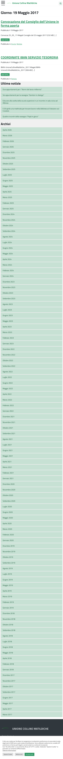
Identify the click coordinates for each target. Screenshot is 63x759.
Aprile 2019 (7, 591)
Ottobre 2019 (8, 557)
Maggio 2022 (8, 388)
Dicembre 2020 (8, 484)
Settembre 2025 (9, 169)
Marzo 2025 (7, 197)
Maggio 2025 (8, 186)
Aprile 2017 (7, 709)
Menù (3, 5)
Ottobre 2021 (8, 428)
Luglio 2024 (7, 242)
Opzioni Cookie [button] (8, 754)
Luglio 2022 (7, 377)
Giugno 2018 (8, 647)
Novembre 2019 (9, 551)
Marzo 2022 (7, 400)
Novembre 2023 (9, 287)
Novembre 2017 (9, 681)
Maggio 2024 (8, 253)
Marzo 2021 (7, 467)
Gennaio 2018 (8, 669)
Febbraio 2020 (8, 534)
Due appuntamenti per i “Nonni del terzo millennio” (22, 89)
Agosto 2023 (8, 304)
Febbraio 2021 (8, 473)
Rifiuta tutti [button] (19, 754)
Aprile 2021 (7, 461)
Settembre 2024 (9, 231)
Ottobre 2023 (8, 293)
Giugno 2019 (8, 579)
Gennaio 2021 (8, 478)
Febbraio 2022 (8, 405)
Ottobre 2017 (8, 686)
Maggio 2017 (8, 703)
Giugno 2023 (8, 315)
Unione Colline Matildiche (24, 3)
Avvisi (13, 44)
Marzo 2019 (7, 596)
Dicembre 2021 (8, 416)
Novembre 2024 (9, 220)
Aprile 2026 (7, 130)
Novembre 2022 (9, 354)
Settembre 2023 (9, 298)
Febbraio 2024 (8, 270)
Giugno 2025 (8, 180)
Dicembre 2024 (8, 214)
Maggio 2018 (8, 652)
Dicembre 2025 (8, 152)
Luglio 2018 (7, 641)
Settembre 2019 (9, 563)
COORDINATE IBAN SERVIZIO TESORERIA (29, 57)
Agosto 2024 (8, 236)
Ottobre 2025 (8, 163)
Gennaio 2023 (8, 343)
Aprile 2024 (7, 259)
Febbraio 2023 (8, 338)
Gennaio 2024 (8, 276)
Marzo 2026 (7, 135)
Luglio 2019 (7, 574)
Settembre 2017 (9, 692)
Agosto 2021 (8, 439)
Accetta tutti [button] (29, 754)
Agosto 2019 (8, 568)
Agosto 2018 (8, 636)
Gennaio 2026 (8, 147)
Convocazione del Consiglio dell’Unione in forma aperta (30, 23)
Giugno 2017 (8, 697)
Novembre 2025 (9, 158)
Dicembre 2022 (8, 349)
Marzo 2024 (7, 265)
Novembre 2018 (9, 619)
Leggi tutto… (5, 40)
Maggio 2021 (8, 456)
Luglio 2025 (7, 175)
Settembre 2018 (9, 630)
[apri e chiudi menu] (3, 2)
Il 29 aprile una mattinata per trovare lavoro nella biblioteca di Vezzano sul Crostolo (31, 109)
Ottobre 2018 (8, 624)
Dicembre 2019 (8, 546)
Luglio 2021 (7, 444)
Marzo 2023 (7, 332)
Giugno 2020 (8, 512)
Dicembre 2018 (8, 613)
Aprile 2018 (7, 658)
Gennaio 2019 (8, 607)
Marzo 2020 (7, 529)
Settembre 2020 (9, 501)
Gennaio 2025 (8, 208)
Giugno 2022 (8, 383)
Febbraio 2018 (8, 664)
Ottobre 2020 (8, 495)
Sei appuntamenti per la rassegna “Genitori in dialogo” (23, 95)
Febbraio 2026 (8, 141)
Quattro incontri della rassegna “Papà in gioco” (21, 116)
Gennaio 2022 (8, 411)
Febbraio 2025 (8, 203)
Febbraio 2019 (8, 602)
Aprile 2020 (7, 523)
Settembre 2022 (9, 366)
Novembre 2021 (9, 422)
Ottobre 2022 (8, 360)
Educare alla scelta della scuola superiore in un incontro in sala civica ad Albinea (30, 101)
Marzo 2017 (7, 714)
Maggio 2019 (8, 585)
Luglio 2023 (7, 310)
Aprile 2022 (7, 394)
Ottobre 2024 (8, 225)
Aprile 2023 (7, 326)
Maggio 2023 (8, 321)
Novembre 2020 (9, 489)
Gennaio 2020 (8, 540)
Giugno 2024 (8, 248)
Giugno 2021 (8, 450)
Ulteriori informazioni (9, 750)
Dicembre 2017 (8, 675)
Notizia (19, 44)
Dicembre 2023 (8, 281)
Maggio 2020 (8, 517)
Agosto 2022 (8, 371)
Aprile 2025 (7, 191)
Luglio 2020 (7, 506)
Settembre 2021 (9, 433)
